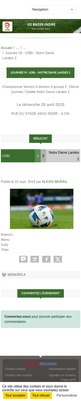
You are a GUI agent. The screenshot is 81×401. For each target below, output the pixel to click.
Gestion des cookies (19, 375)
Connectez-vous (17, 316)
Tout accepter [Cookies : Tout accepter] (15, 395)
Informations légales (62, 369)
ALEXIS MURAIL (54, 181)
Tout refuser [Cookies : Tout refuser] (41, 395)
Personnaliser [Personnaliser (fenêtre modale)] (67, 395)
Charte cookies (15, 369)
